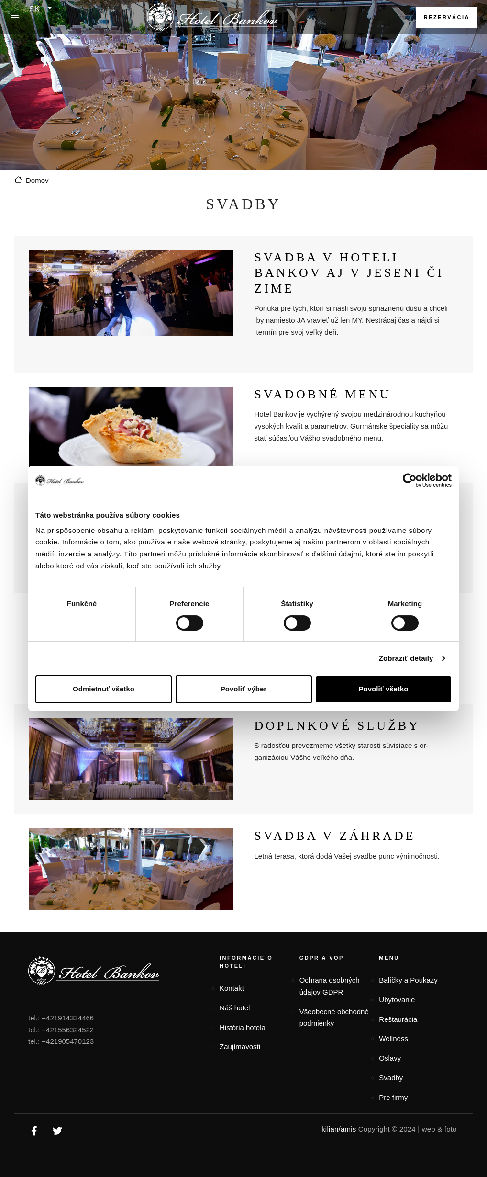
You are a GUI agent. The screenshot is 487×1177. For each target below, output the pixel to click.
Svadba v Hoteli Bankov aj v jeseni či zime (349, 272)
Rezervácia (447, 17)
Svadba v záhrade (334, 836)
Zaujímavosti (240, 1046)
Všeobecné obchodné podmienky (334, 1017)
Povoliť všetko (384, 689)
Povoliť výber (243, 689)
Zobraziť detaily (406, 658)
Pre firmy (393, 1097)
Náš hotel (235, 1008)
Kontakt (232, 988)
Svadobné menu (322, 394)
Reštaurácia (398, 1019)
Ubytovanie (397, 1000)
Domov (37, 180)
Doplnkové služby (337, 726)
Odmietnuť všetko (103, 689)
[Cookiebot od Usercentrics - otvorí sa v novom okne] (410, 480)
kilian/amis (338, 1129)
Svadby (391, 1078)
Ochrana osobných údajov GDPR (329, 986)
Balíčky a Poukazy (408, 980)
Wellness (393, 1038)
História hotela (243, 1027)
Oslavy (390, 1058)
